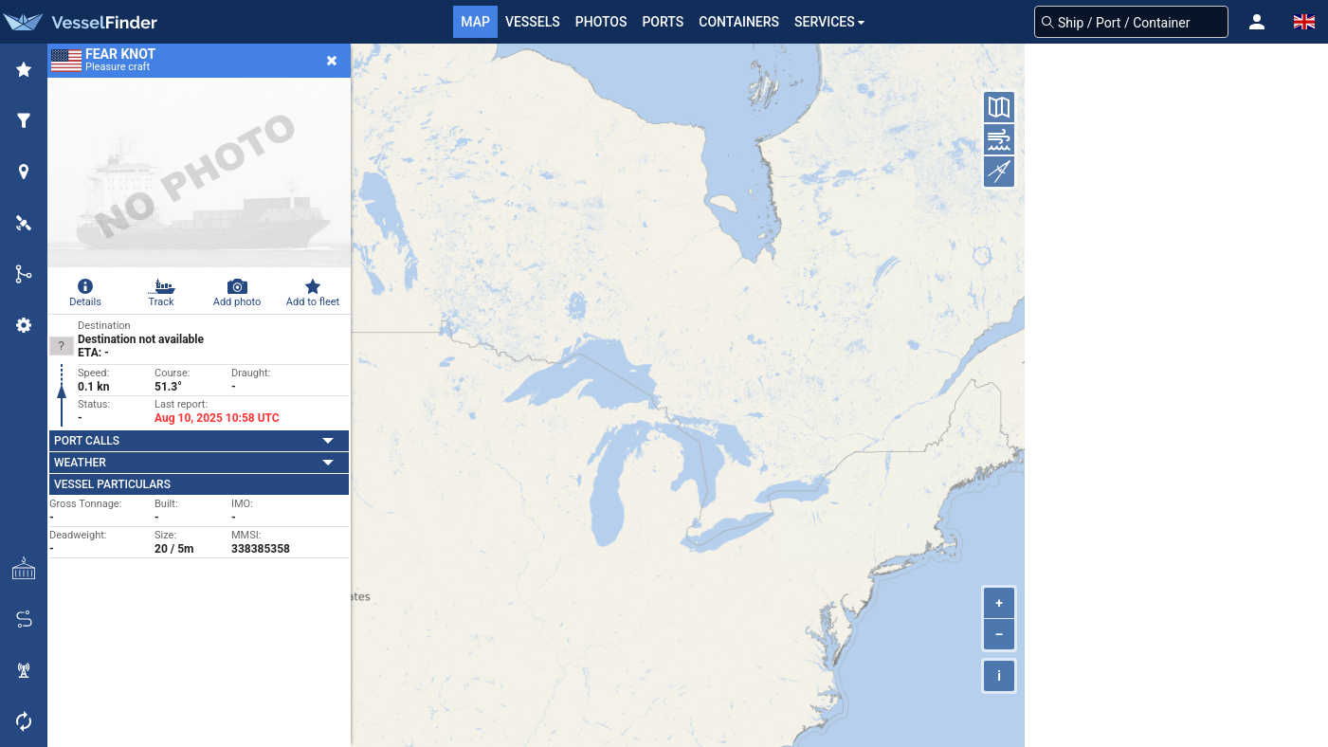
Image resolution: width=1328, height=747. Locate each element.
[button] (1257, 22)
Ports (662, 21)
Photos (601, 21)
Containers (739, 21)
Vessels (532, 21)
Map (475, 21)
